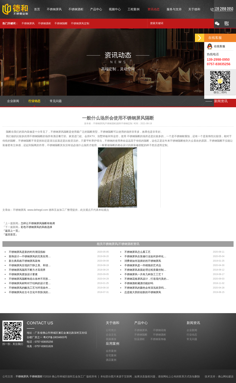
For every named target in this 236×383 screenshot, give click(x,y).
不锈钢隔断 (61, 23)
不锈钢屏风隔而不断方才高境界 (27, 269)
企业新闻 (13, 101)
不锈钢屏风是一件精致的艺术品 (142, 265)
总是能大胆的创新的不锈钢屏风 (142, 292)
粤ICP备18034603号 (55, 337)
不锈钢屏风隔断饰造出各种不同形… (30, 278)
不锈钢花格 (159, 330)
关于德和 (112, 323)
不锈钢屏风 (28, 23)
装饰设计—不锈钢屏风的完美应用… (30, 256)
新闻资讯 (193, 323)
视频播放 (111, 339)
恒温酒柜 (139, 339)
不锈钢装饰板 (158, 339)
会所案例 (111, 350)
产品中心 (141, 323)
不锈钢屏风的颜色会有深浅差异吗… (145, 287)
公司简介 (111, 330)
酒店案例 (111, 359)
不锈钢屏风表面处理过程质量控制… (145, 269)
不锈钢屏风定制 (80, 23)
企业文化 (111, 334)
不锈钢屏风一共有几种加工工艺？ (144, 274)
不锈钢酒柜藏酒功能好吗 (138, 283)
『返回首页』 (10, 234)
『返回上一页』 (11, 230)
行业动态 (34, 101)
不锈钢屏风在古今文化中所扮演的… (30, 292)
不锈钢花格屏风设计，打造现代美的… (146, 278)
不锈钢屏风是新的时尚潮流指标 (27, 251)
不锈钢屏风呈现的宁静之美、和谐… (30, 265)
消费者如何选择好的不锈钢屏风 (142, 260)
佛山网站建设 (226, 376)
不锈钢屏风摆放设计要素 (23, 274)
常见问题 (56, 101)
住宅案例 (111, 355)
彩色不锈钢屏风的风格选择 (36, 227)
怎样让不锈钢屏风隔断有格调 (38, 223)
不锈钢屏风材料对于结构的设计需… (30, 283)
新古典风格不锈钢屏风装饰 (24, 260)
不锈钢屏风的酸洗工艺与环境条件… (30, 287)
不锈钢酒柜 (44, 23)
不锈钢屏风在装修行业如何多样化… (145, 256)
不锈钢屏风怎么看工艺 (137, 251)
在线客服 (216, 46)
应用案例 (112, 343)
